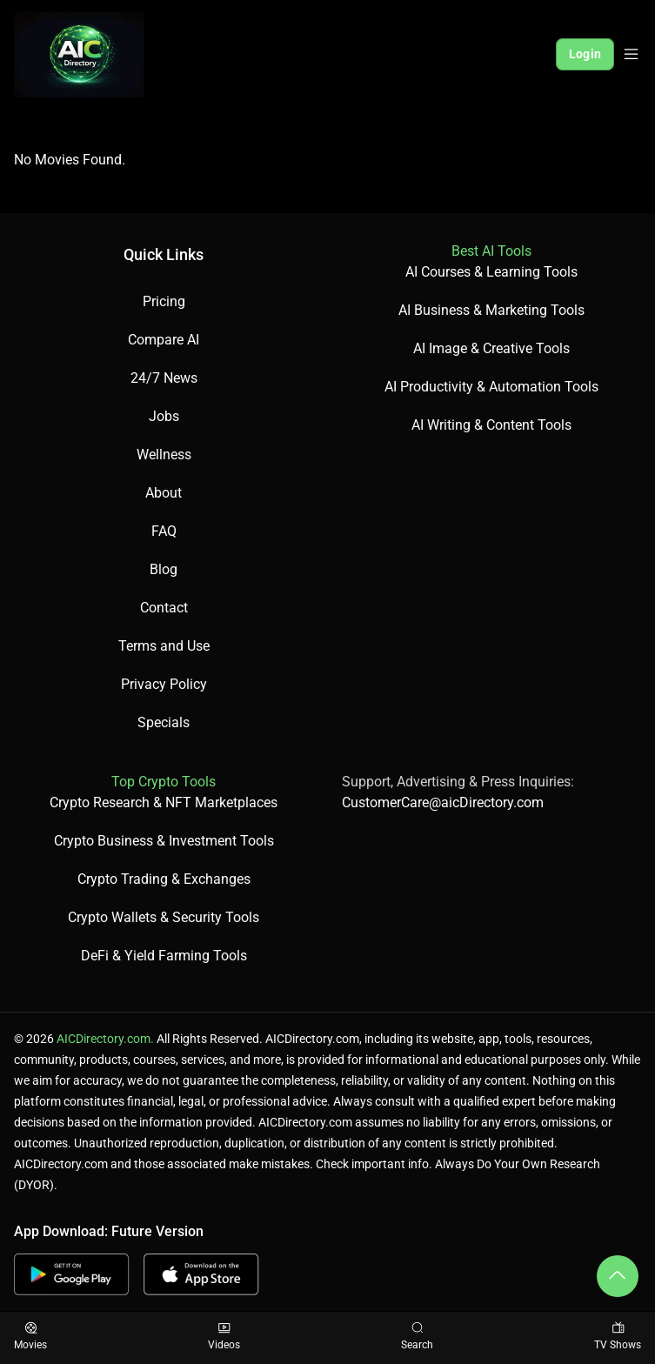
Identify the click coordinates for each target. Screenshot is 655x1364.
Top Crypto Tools (163, 781)
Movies (30, 1336)
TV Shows (617, 1336)
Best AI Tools (491, 251)
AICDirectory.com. (105, 1039)
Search (417, 1336)
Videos (224, 1336)
